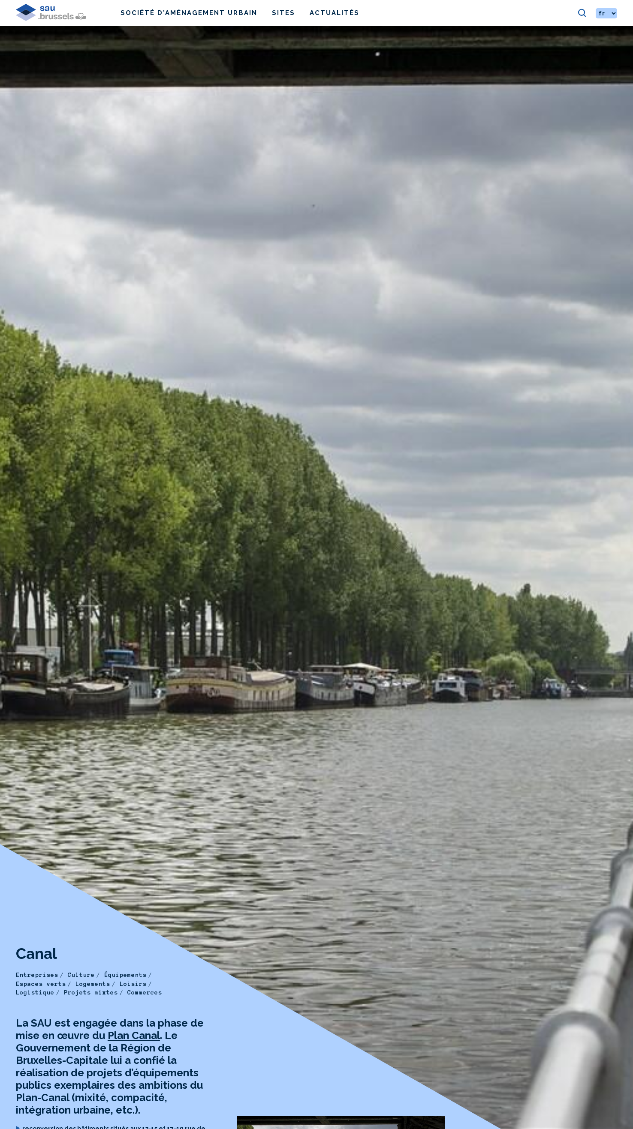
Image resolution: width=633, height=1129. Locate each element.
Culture (81, 975)
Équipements (125, 975)
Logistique (35, 992)
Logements (92, 984)
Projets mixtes (91, 992)
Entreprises (37, 975)
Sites (283, 13)
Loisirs (133, 984)
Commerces (144, 992)
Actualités (334, 13)
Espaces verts (41, 984)
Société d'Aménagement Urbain (189, 13)
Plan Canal (134, 1035)
